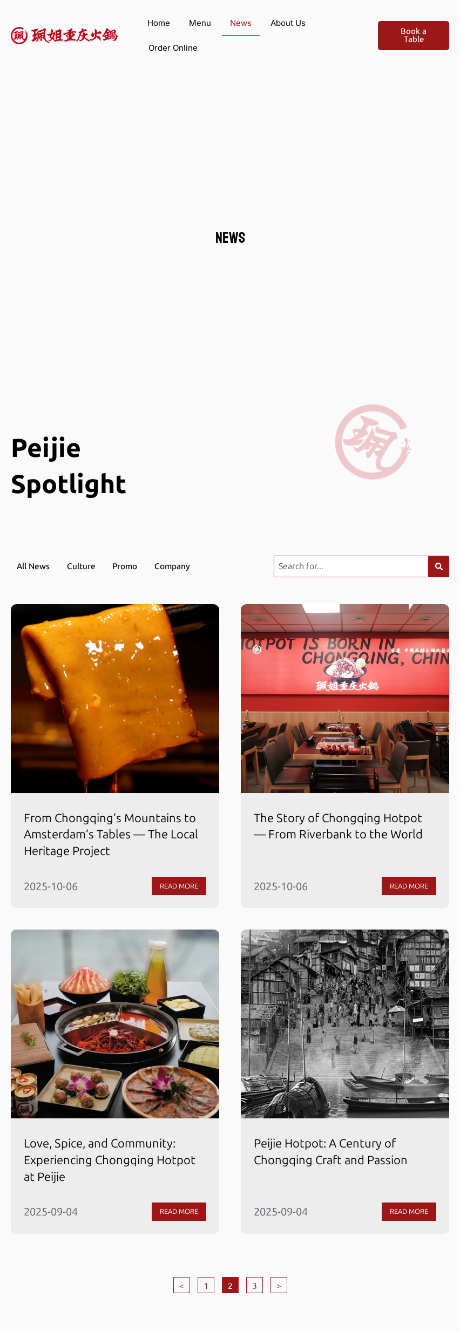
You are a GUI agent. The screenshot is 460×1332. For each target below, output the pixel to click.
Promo (130, 566)
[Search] (438, 566)
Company (179, 566)
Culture (84, 566)
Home (158, 23)
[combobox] (350, 566)
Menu (200, 23)
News (241, 23)
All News (34, 566)
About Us (288, 23)
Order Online (173, 48)
